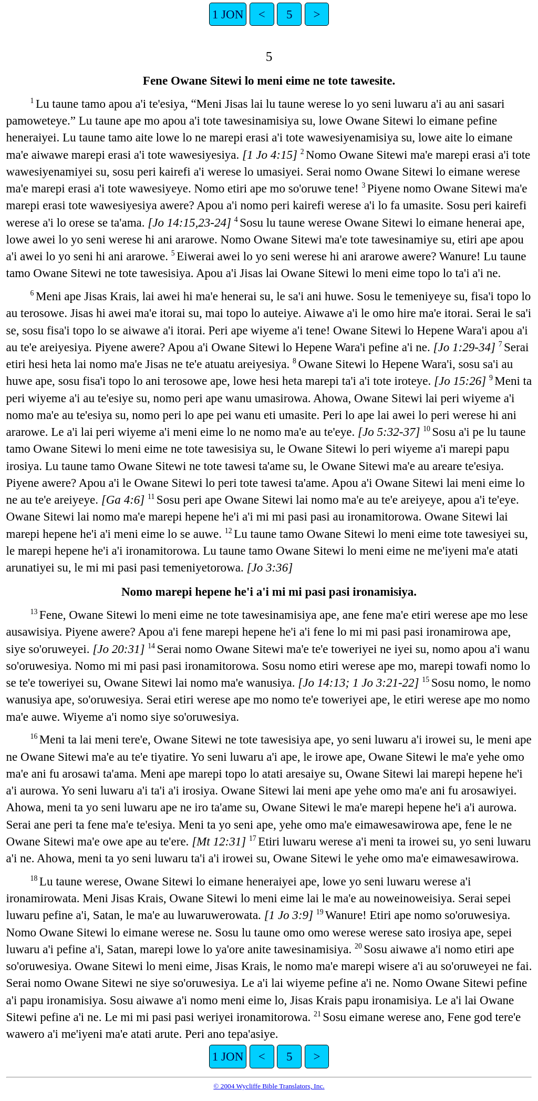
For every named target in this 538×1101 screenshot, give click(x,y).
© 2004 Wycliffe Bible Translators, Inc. (268, 1086)
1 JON (228, 14)
